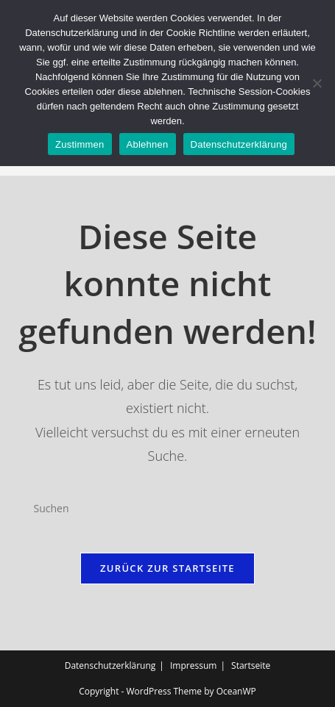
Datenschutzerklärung (110, 665)
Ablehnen (148, 144)
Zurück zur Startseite (167, 568)
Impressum (193, 665)
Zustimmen (80, 144)
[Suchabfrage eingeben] (167, 508)
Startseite (250, 665)
